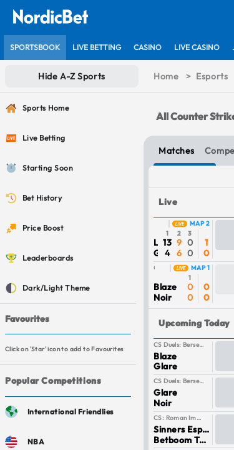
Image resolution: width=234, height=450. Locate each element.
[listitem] (35, 47)
